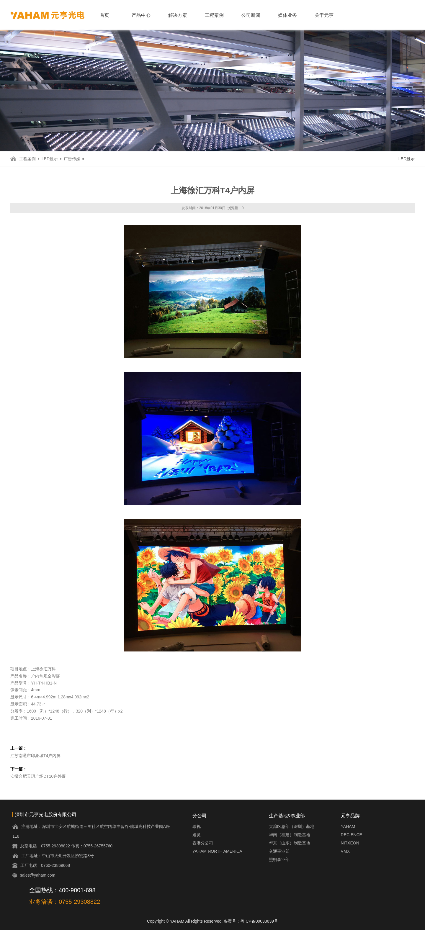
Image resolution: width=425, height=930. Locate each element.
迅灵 (196, 834)
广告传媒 (72, 158)
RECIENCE (351, 834)
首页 (104, 15)
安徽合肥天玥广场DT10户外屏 (38, 776)
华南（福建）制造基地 (289, 834)
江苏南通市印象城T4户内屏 (35, 755)
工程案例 (214, 15)
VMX (345, 851)
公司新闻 (250, 15)
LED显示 (50, 158)
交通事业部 (279, 851)
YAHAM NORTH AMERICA (217, 851)
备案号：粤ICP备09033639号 (251, 921)
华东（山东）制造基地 (289, 843)
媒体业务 (287, 15)
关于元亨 (324, 15)
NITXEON (350, 843)
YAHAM (348, 826)
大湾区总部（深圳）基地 (291, 826)
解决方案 (177, 15)
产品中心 (141, 15)
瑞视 (196, 826)
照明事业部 (279, 859)
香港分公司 (202, 843)
